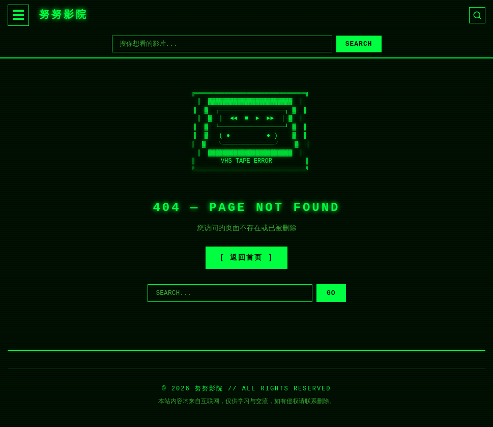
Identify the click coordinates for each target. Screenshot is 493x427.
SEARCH (358, 44)
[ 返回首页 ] (247, 258)
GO (331, 293)
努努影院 (63, 15)
